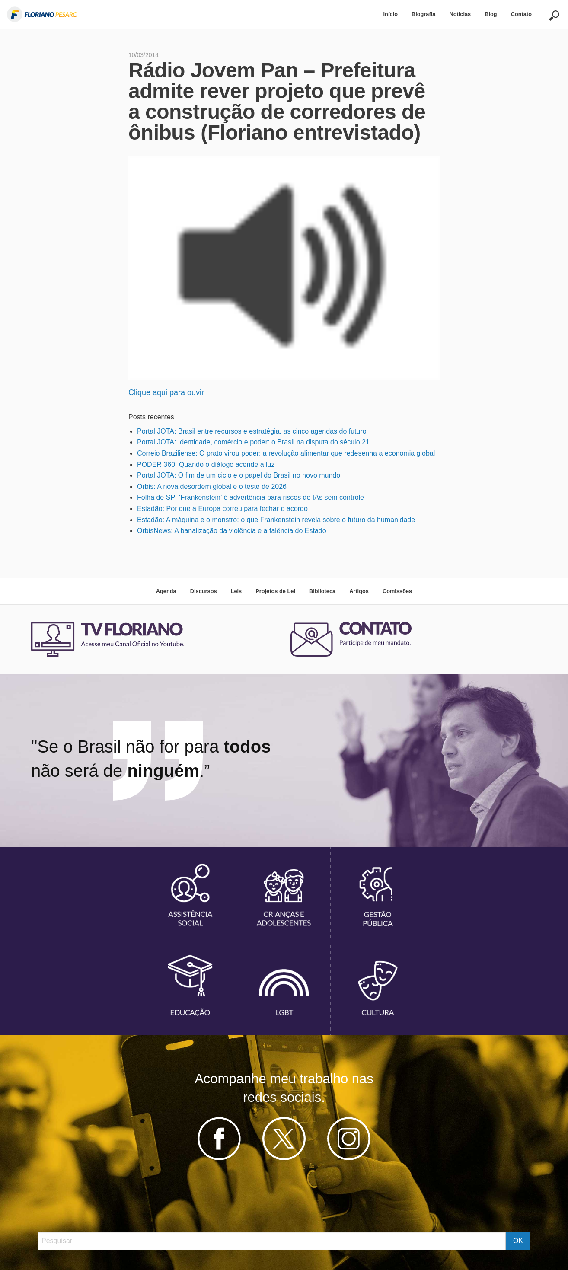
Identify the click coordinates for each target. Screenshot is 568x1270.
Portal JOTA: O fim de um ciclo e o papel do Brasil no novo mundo (238, 475)
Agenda (166, 591)
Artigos (359, 591)
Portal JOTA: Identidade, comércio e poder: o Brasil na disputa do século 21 (253, 442)
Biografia (423, 14)
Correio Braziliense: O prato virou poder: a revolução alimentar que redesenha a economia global (286, 453)
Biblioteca (322, 591)
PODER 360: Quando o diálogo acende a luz (205, 464)
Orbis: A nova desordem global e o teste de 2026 (212, 486)
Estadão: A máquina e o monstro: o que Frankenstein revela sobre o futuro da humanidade (276, 519)
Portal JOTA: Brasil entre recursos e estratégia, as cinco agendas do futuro (252, 431)
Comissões (397, 591)
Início (390, 14)
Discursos (203, 591)
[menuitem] (391, 14)
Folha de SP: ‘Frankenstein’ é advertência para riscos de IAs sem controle (250, 497)
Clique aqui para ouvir (166, 392)
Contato (521, 14)
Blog (491, 14)
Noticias (460, 14)
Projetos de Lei (275, 591)
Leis (236, 591)
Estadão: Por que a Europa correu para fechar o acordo (222, 508)
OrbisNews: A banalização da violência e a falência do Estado (231, 530)
